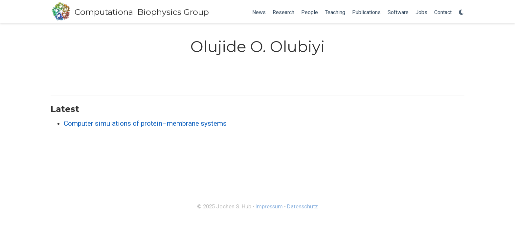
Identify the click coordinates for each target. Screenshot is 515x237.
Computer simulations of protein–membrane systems (145, 123)
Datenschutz (302, 206)
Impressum (269, 206)
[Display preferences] (461, 12)
